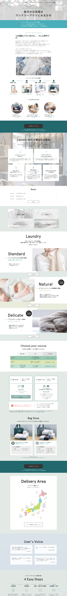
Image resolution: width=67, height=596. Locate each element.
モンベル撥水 (25, 2)
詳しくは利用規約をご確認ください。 (40, 421)
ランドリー (18, 2)
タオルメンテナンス (33, 2)
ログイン (59, 2)
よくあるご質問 (48, 2)
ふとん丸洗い (41, 2)
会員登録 (54, 2)
